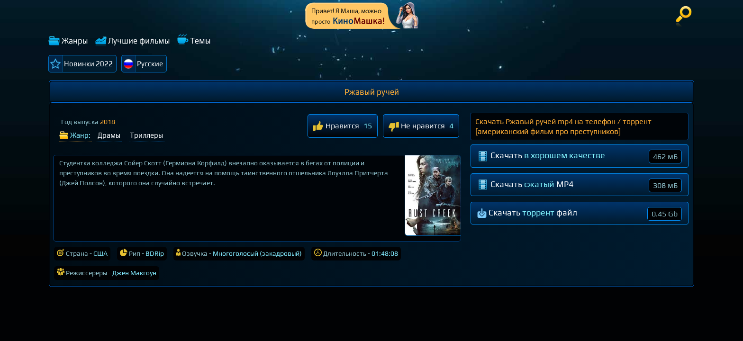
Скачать (579, 156)
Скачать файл (579, 214)
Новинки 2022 (88, 64)
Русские (150, 64)
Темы (200, 40)
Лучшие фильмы (139, 40)
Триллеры (146, 135)
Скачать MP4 (579, 185)
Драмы (109, 135)
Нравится (336, 126)
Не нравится (416, 126)
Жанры (75, 40)
